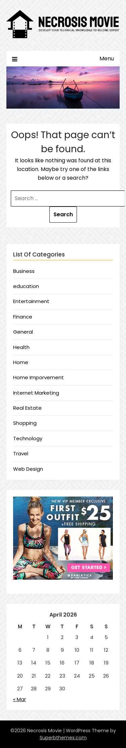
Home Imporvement (38, 377)
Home (20, 362)
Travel (20, 453)
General (23, 331)
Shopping (25, 422)
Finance (22, 316)
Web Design (28, 468)
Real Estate (27, 407)
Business (24, 271)
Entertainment (31, 301)
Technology (27, 438)
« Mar (19, 699)
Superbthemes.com (63, 737)
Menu (106, 58)
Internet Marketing (36, 392)
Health (21, 347)
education (26, 286)
